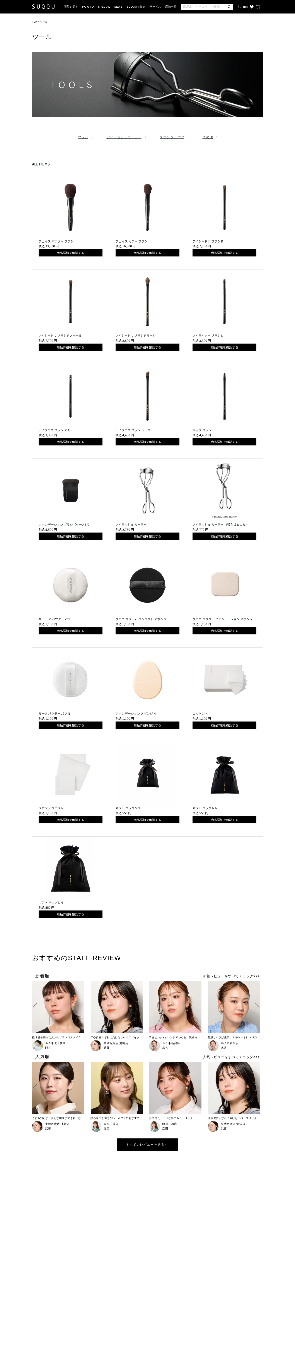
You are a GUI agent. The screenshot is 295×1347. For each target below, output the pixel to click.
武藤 (106, 1047)
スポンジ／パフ (172, 137)
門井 (48, 1047)
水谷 (165, 1047)
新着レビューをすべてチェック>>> (231, 976)
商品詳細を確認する (70, 253)
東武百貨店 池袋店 (116, 1043)
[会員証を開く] (245, 6)
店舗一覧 (170, 6)
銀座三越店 (111, 1124)
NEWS (118, 6)
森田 (106, 1128)
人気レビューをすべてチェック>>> (231, 1057)
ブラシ (83, 137)
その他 (208, 137)
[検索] (207, 7)
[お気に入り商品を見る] (252, 6)
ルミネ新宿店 (171, 1043)
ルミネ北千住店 (55, 1043)
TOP (34, 21)
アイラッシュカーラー (124, 137)
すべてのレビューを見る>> (147, 1144)
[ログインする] (239, 6)
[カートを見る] (258, 6)
